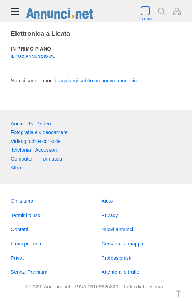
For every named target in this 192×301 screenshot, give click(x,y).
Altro (16, 168)
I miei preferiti (26, 244)
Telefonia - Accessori (34, 150)
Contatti (19, 229)
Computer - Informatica (36, 159)
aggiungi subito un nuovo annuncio (98, 80)
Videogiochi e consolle (36, 141)
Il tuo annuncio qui (34, 56)
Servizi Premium (29, 272)
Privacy (110, 215)
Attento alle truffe (121, 272)
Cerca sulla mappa (123, 244)
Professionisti (116, 258)
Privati (18, 258)
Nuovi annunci (118, 229)
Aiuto (107, 201)
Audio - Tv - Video (31, 123)
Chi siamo (22, 201)
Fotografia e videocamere (39, 132)
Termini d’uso (25, 215)
